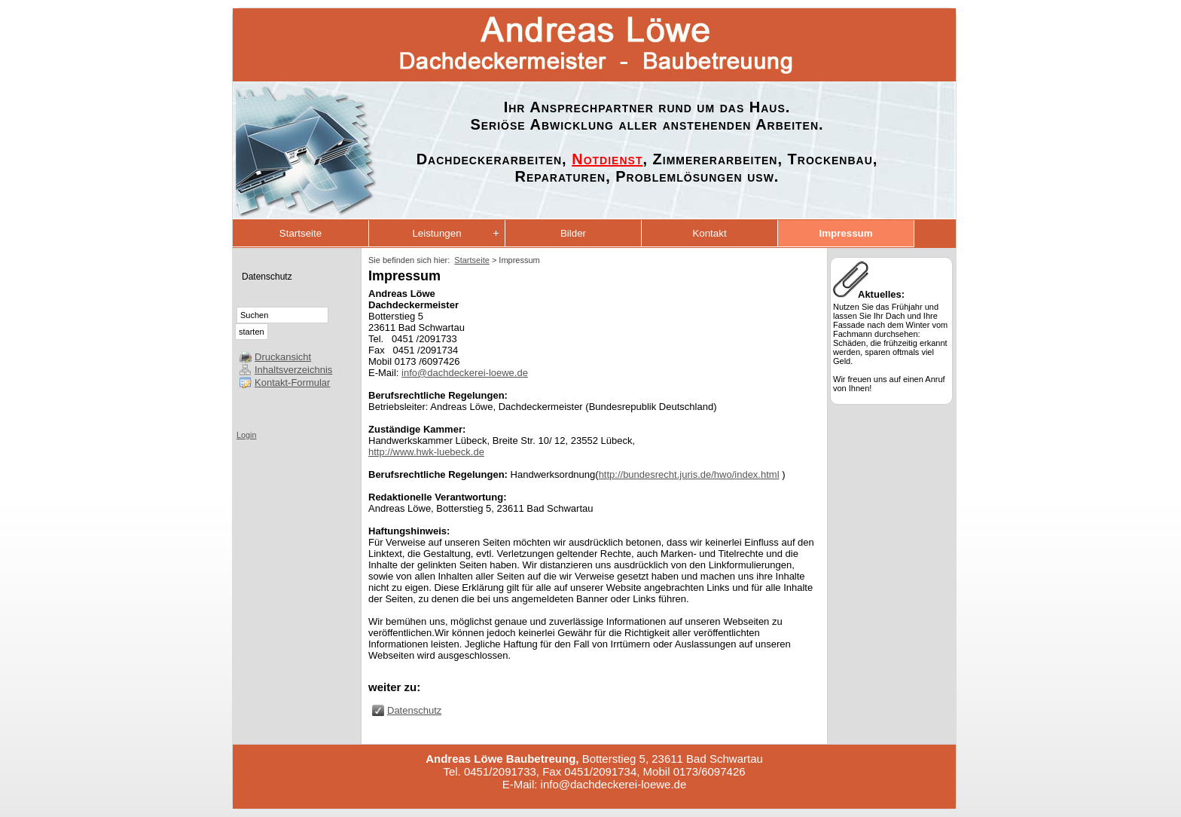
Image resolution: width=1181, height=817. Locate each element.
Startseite (300, 233)
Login (247, 434)
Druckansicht (283, 357)
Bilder (573, 233)
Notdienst (607, 159)
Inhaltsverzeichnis (293, 369)
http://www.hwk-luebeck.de (426, 451)
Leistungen (436, 233)
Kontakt (709, 233)
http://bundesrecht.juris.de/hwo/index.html (689, 474)
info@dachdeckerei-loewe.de (464, 372)
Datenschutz (267, 276)
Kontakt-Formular (292, 382)
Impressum (845, 233)
